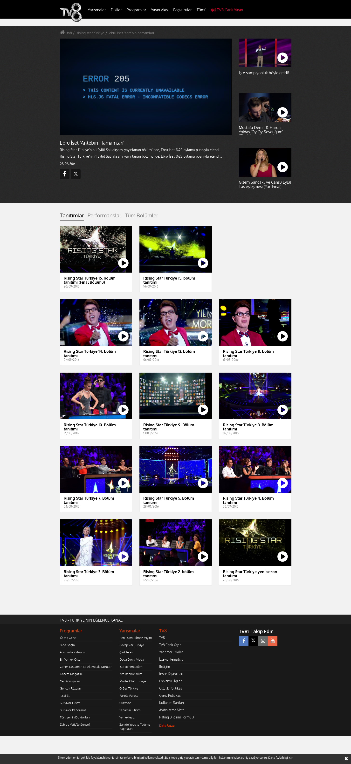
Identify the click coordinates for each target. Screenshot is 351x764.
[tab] (72, 216)
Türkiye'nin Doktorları (74, 717)
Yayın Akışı (159, 9)
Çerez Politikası (170, 695)
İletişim (164, 666)
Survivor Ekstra (70, 703)
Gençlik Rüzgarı (70, 688)
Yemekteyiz (127, 717)
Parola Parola (128, 695)
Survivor (125, 703)
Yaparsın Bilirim (129, 710)
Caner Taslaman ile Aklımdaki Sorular (86, 667)
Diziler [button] (116, 9)
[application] (145, 87)
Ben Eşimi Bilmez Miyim (135, 638)
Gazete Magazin (71, 674)
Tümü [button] (201, 9)
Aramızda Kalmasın (73, 652)
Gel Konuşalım (70, 681)
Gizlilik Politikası (171, 688)
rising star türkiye (90, 33)
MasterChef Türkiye (132, 681)
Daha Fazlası (167, 725)
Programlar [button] (136, 9)
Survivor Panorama (73, 710)
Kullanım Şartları (171, 703)
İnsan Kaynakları (171, 674)
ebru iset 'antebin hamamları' (132, 33)
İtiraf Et (64, 695)
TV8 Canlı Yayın (227, 9)
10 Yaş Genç (68, 638)
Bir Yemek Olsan (71, 659)
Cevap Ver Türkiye (131, 645)
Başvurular (182, 9)
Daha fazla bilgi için (280, 757)
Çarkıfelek (126, 652)
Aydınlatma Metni (172, 710)
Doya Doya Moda (131, 659)
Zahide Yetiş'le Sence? (75, 724)
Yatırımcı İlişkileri (171, 652)
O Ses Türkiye (128, 688)
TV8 (162, 638)
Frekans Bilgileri (170, 681)
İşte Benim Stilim (130, 667)
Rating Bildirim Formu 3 (176, 717)
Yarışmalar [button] (97, 9)
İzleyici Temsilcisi (171, 659)
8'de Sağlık (67, 645)
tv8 (69, 33)
